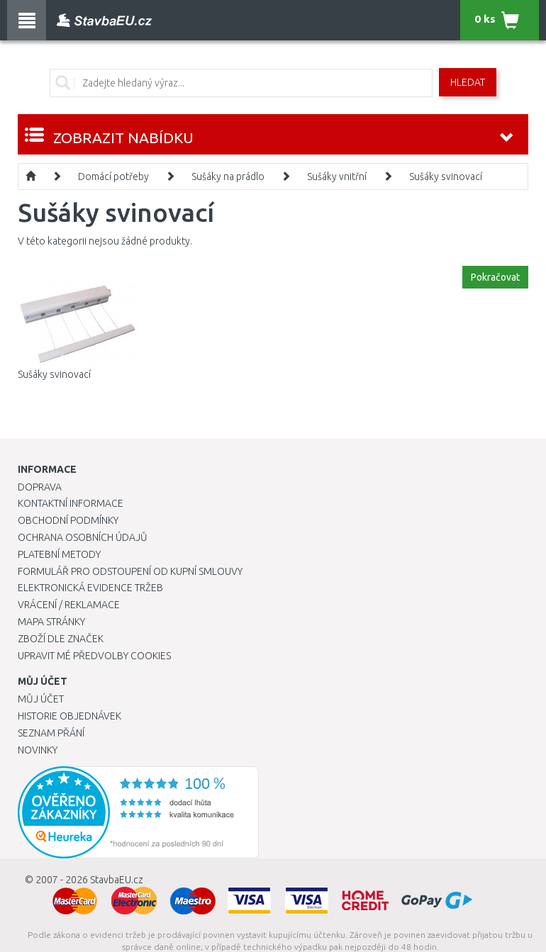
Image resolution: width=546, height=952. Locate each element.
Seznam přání (51, 733)
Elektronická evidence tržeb (90, 587)
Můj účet (41, 699)
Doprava (40, 487)
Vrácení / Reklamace (69, 604)
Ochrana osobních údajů (82, 537)
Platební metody (59, 554)
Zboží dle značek (61, 638)
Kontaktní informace (70, 503)
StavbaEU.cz (116, 879)
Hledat (467, 82)
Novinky (37, 750)
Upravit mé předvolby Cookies (94, 655)
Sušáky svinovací (445, 176)
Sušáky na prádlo (227, 176)
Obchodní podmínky (68, 520)
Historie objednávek (69, 716)
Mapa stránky (51, 621)
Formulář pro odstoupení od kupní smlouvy (130, 571)
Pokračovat (495, 277)
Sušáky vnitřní (337, 176)
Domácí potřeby (113, 176)
